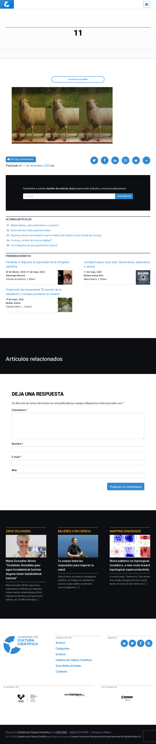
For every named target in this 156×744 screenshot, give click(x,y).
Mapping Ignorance (125, 531)
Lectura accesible (78, 79)
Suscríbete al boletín (68, 666)
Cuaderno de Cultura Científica (32, 736)
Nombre (17, 443)
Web (14, 470)
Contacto (61, 671)
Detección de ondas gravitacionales (31, 230)
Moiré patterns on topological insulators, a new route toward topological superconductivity (130, 565)
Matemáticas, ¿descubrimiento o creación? (35, 225)
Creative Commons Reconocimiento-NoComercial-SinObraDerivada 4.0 (105, 736)
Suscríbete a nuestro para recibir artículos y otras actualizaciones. (74, 188)
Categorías (63, 648)
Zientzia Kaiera (18, 531)
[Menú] (146, 4)
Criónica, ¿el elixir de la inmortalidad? (31, 240)
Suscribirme (124, 196)
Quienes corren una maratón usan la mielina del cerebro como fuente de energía (56, 235)
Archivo (60, 643)
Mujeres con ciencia (74, 531)
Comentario (19, 410)
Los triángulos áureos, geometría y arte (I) (34, 245)
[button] (94, 160)
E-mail (16, 456)
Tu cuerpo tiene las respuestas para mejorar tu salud (76, 565)
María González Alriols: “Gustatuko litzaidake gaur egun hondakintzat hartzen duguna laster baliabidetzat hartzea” (24, 569)
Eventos (61, 654)
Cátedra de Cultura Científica (74, 660)
